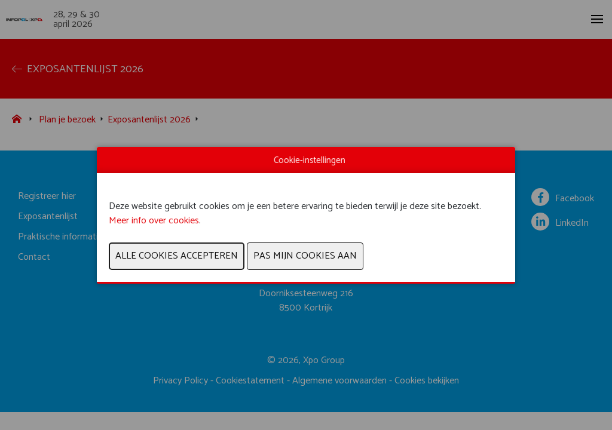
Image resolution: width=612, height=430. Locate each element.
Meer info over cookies (154, 221)
